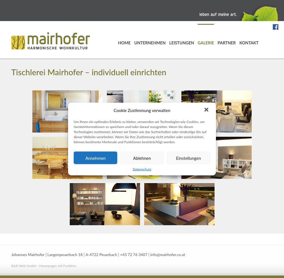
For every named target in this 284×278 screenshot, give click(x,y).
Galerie (206, 42)
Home (124, 42)
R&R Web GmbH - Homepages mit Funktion (43, 266)
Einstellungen (188, 157)
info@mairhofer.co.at (167, 254)
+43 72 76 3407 (133, 254)
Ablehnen (142, 157)
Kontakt (248, 42)
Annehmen (95, 157)
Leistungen (181, 42)
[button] (207, 110)
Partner (227, 42)
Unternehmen (150, 42)
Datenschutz (142, 169)
